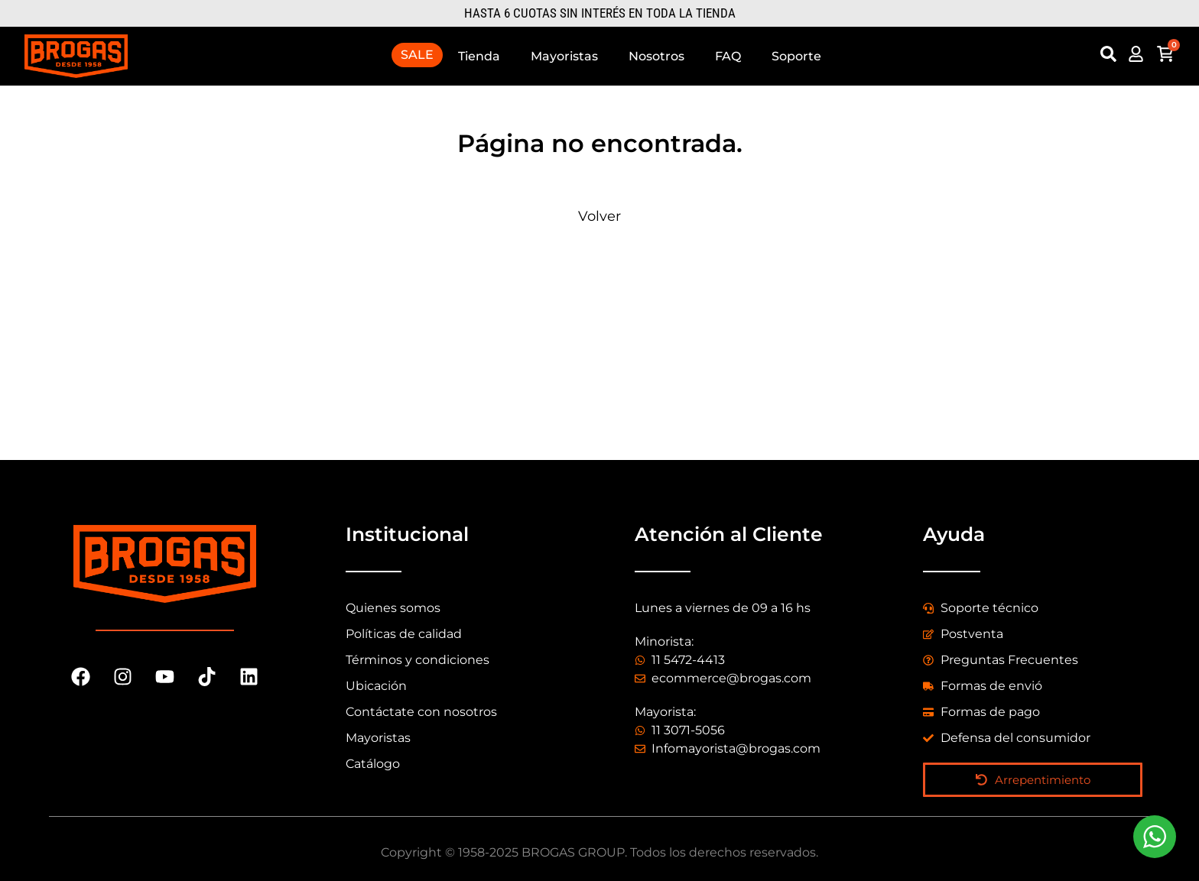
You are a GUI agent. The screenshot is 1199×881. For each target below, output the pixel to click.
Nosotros (656, 56)
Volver (599, 216)
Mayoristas (564, 56)
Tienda (479, 56)
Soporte (796, 56)
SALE (417, 54)
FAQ (728, 56)
